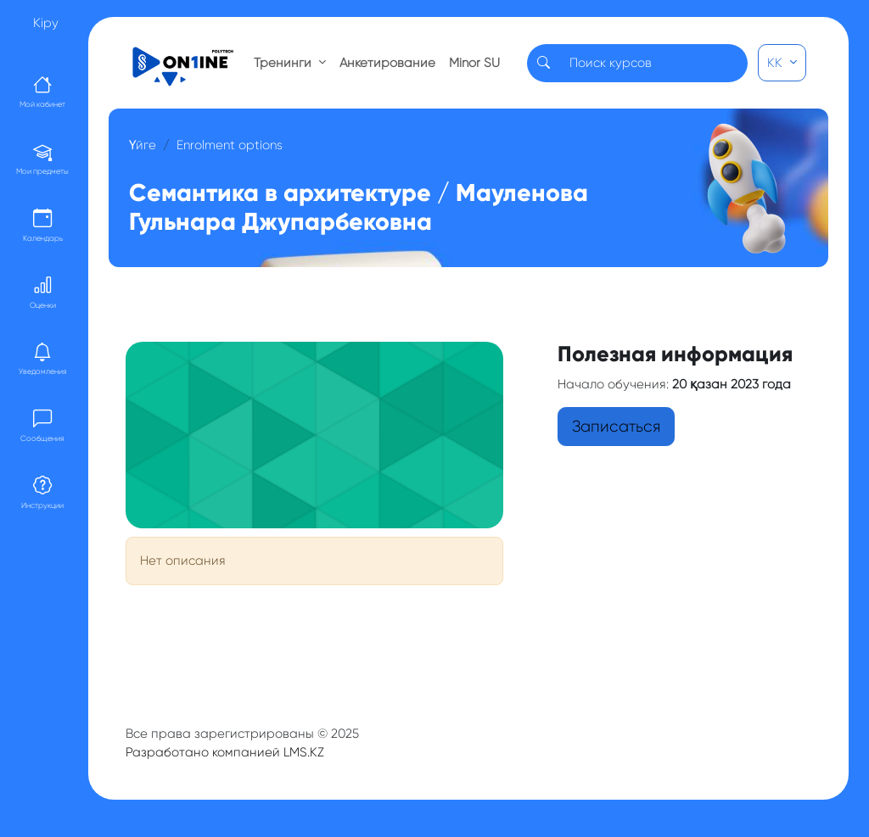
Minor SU (474, 62)
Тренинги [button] (284, 62)
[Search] (653, 63)
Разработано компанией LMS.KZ (225, 752)
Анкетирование (387, 62)
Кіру (46, 23)
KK (776, 62)
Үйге (142, 145)
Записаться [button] (616, 426)
